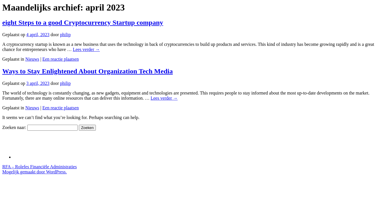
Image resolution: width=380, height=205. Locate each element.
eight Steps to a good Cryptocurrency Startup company (82, 22)
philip (65, 34)
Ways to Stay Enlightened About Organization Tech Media (87, 71)
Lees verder (86, 49)
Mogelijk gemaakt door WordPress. (34, 171)
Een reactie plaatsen (60, 59)
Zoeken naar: (14, 127)
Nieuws (32, 59)
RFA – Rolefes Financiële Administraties (39, 166)
